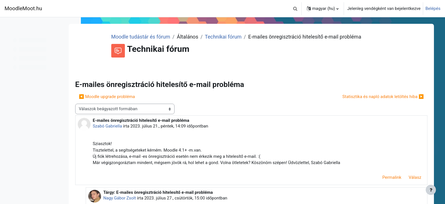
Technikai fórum (238, 37)
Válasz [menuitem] (412, 177)
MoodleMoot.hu (23, 8)
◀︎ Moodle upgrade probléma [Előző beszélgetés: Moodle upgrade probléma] (124, 96)
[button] (295, 8)
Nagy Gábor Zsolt (135, 198)
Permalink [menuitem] (389, 177)
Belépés (432, 8)
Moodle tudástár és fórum (155, 37)
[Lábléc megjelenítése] (431, 190)
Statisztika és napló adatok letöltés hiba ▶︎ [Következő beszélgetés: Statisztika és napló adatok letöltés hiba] (380, 96)
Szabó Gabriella (124, 126)
